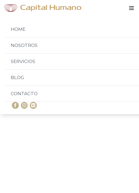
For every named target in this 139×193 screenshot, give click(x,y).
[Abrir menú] (131, 8)
